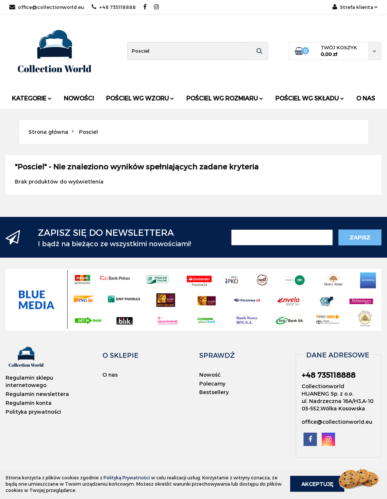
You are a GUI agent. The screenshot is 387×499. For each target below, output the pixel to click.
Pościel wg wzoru (140, 98)
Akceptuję (317, 484)
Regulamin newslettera (37, 394)
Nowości (79, 98)
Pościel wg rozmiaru (224, 98)
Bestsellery (214, 392)
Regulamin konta (29, 403)
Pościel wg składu (309, 98)
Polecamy (212, 383)
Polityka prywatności (33, 412)
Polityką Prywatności (127, 477)
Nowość (209, 374)
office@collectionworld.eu (46, 7)
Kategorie (32, 98)
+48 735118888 (114, 7)
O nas (365, 98)
